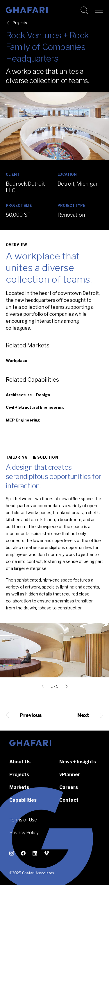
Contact (68, 800)
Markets (19, 787)
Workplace (16, 360)
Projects (20, 23)
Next (90, 715)
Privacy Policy (24, 832)
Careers (68, 787)
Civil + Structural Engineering (35, 407)
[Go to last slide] (44, 686)
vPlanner (69, 774)
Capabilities (23, 800)
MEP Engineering (23, 420)
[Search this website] (84, 10)
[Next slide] (65, 686)
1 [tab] (52, 686)
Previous (24, 715)
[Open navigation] (98, 10)
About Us (20, 762)
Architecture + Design (28, 394)
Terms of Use (23, 820)
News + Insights (77, 762)
